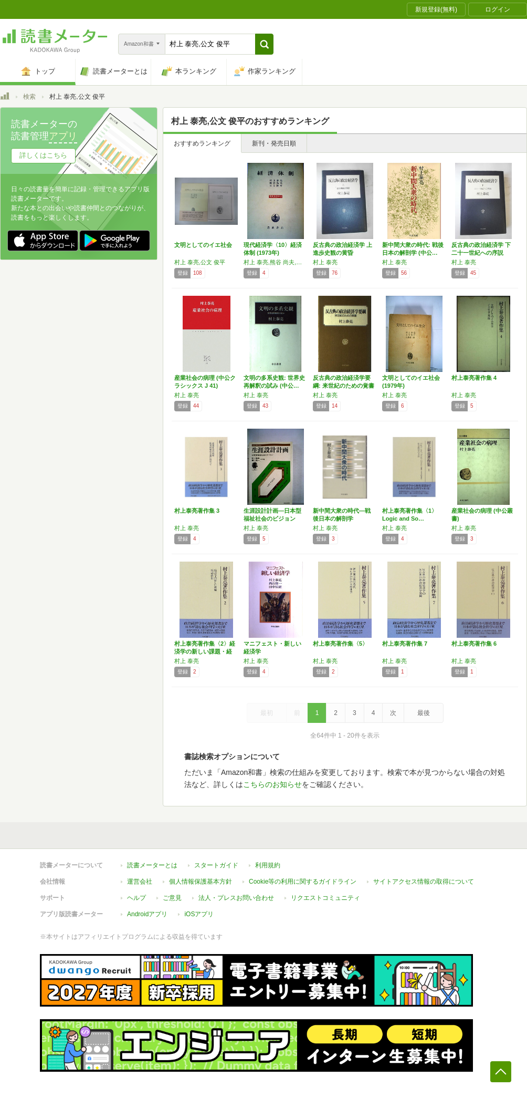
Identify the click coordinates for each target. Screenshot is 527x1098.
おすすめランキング (202, 143)
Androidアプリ (147, 914)
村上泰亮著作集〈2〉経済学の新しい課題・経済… (204, 651)
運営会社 (139, 881)
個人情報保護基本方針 (200, 881)
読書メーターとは (152, 865)
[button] (264, 44)
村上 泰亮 (325, 262)
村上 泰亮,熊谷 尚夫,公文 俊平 (276, 262)
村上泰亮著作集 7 (404, 643)
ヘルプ (136, 898)
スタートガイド (216, 865)
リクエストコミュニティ (325, 898)
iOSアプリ (199, 914)
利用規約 (267, 865)
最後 (423, 713)
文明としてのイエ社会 (203, 245)
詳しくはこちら (43, 155)
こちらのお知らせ (272, 784)
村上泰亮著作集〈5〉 (340, 643)
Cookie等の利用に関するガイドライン (302, 881)
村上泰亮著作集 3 (196, 510)
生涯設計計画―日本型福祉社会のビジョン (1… (272, 518)
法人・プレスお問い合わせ (236, 898)
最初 (266, 713)
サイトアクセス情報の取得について (423, 881)
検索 (29, 96)
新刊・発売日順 (274, 143)
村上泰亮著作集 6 (474, 643)
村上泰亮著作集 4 (474, 378)
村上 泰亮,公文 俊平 (199, 262)
